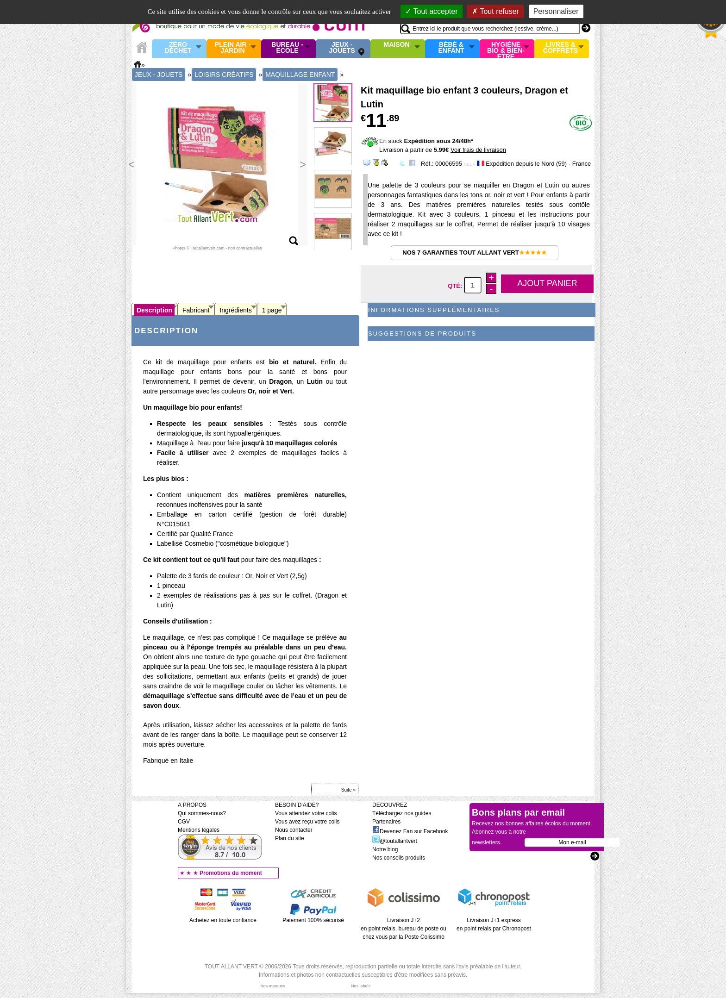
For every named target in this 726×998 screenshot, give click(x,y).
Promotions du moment (231, 873)
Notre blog (385, 849)
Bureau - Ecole (287, 48)
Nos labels (360, 986)
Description (154, 310)
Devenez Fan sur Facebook (410, 831)
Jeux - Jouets (342, 48)
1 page (272, 310)
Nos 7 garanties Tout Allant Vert (474, 252)
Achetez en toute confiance (223, 920)
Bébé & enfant (451, 48)
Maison (397, 45)
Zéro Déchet (178, 48)
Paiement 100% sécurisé (313, 920)
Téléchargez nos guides (401, 813)
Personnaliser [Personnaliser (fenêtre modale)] (556, 11)
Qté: (456, 285)
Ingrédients (235, 310)
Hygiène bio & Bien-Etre (506, 49)
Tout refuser (495, 11)
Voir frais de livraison (478, 149)
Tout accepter (431, 11)
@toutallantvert (394, 841)
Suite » (348, 789)
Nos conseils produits (398, 858)
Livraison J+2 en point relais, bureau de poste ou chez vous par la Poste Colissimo (403, 928)
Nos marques (272, 986)
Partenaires (386, 821)
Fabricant (195, 310)
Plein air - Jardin (232, 48)
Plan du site (289, 838)
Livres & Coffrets (560, 48)
